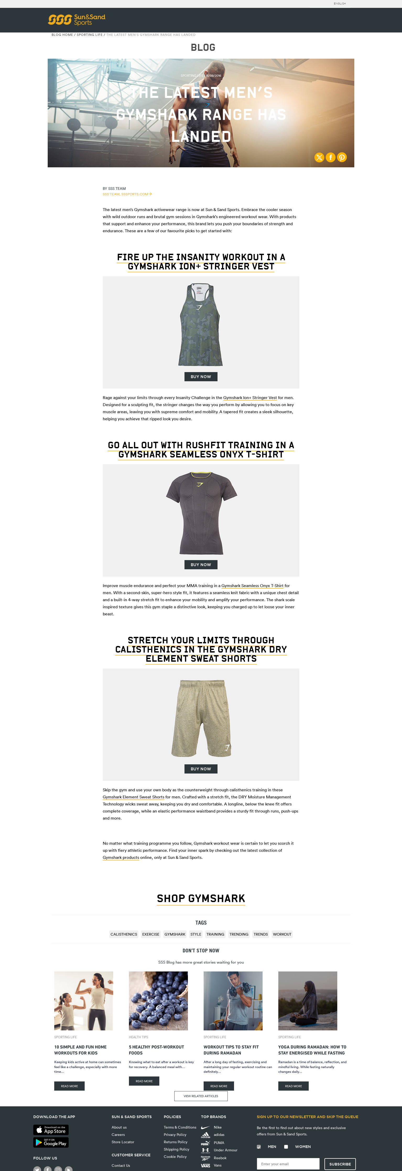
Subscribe (340, 1164)
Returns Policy (175, 1141)
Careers (118, 1134)
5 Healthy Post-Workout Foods (156, 1049)
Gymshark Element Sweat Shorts (133, 796)
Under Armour (219, 1150)
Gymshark (175, 934)
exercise (150, 934)
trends (261, 934)
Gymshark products (121, 857)
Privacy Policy (175, 1134)
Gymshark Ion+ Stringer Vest (250, 397)
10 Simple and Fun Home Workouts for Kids (80, 1049)
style (196, 934)
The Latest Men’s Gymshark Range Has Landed (151, 34)
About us (119, 1127)
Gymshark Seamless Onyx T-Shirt (252, 585)
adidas (212, 1135)
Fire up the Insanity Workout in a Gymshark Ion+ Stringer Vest (201, 261)
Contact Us (121, 1165)
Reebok (213, 1158)
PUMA (212, 1142)
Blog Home (62, 34)
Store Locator (123, 1141)
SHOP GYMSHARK (201, 898)
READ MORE (69, 1086)
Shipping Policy (176, 1149)
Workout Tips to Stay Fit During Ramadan (231, 1049)
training (215, 934)
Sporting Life (90, 34)
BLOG (203, 47)
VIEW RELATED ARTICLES (201, 1096)
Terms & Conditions (180, 1127)
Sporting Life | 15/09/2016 (201, 75)
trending (239, 934)
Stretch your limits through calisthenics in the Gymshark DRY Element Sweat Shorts (201, 649)
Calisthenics (124, 934)
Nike (211, 1127)
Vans (211, 1165)
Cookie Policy (175, 1156)
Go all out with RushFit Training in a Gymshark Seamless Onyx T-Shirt (201, 449)
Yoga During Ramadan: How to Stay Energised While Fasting (312, 1049)
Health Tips (138, 1037)
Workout (282, 934)
